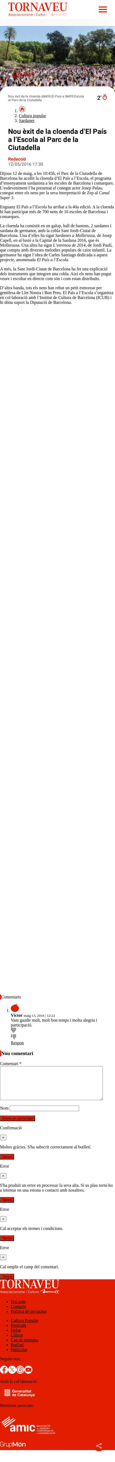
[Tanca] (3, 1144)
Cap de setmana (24, 1346)
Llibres (17, 1341)
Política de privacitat (28, 1317)
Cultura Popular (24, 1327)
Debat (16, 1336)
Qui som (18, 1308)
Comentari (11, 1063)
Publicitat (19, 1356)
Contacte (18, 1313)
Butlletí (17, 1351)
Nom (4, 1114)
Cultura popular (32, 115)
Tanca (7, 1163)
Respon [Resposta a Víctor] (17, 1043)
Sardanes (27, 120)
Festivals (18, 1332)
